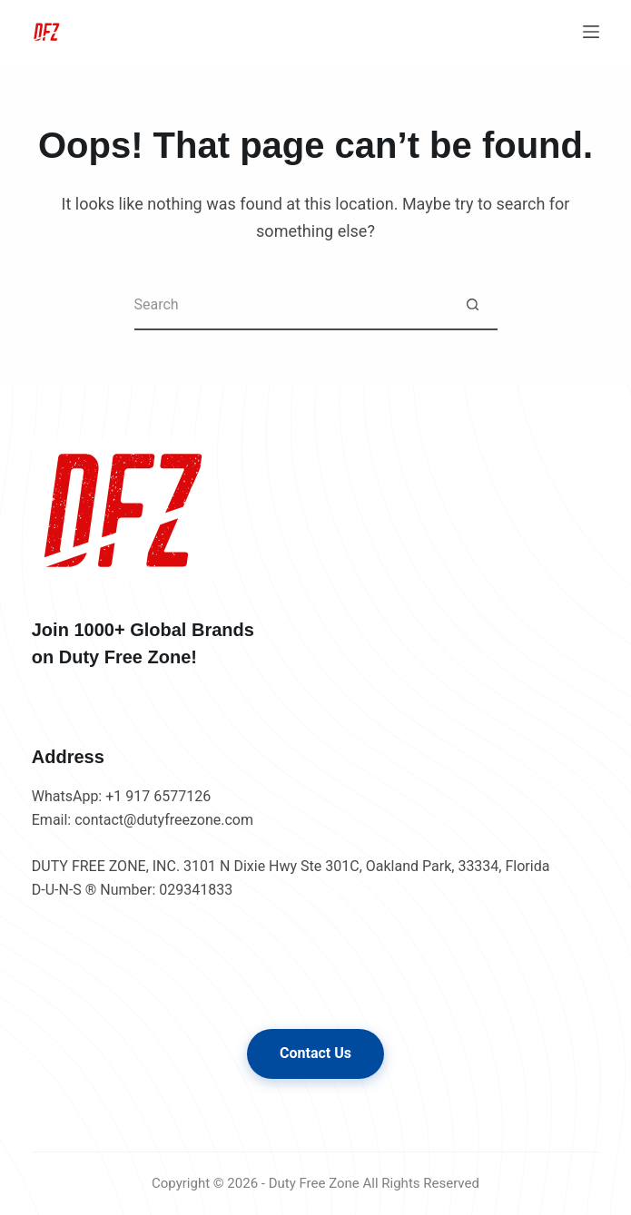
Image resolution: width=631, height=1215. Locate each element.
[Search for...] (291, 305)
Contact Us (315, 1053)
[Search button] (473, 305)
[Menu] (591, 32)
